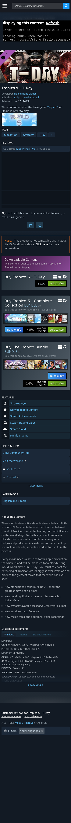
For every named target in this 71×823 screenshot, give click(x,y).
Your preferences (33, 718)
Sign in (6, 215)
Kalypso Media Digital (26, 99)
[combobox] (37, 6)
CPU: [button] (37, 750)
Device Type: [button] (12, 756)
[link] (36, 332)
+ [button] (51, 137)
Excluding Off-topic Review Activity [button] (25, 739)
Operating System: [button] (15, 750)
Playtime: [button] (9, 744)
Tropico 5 (53, 109)
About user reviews (11, 718)
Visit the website (15, 463)
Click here (42, 246)
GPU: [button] (50, 750)
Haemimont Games (25, 95)
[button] (36, 151)
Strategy (28, 137)
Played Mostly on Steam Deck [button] (41, 744)
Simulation (10, 137)
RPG (42, 137)
